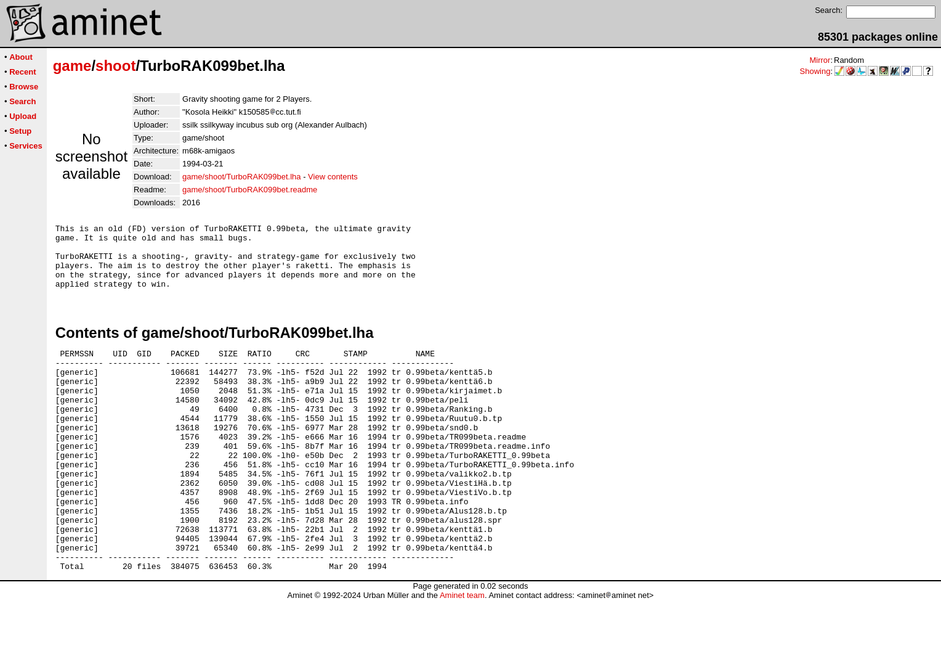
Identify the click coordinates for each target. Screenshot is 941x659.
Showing (815, 71)
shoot (115, 65)
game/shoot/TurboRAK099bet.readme (249, 189)
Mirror (819, 60)
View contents (333, 176)
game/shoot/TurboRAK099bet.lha (241, 176)
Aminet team (462, 654)
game (72, 65)
